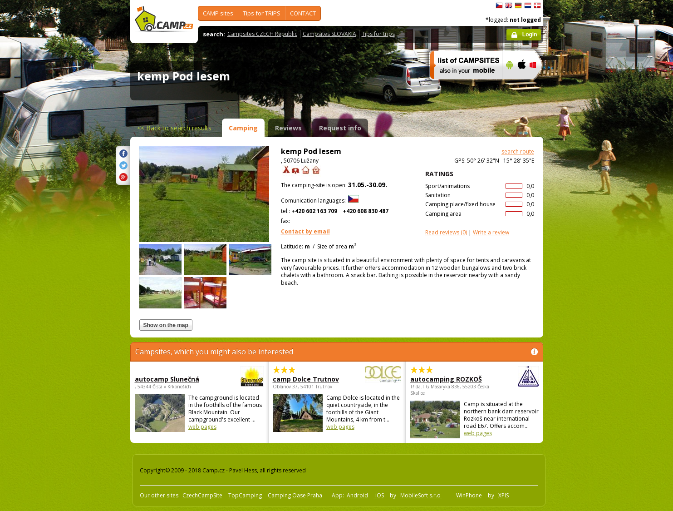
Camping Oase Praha (295, 495)
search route (517, 151)
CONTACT (303, 13)
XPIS (503, 495)
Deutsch (518, 5)
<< (174, 128)
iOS (379, 495)
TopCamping (245, 495)
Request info (340, 128)
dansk (537, 5)
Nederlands (527, 5)
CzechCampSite (202, 495)
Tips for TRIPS (261, 13)
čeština (499, 5)
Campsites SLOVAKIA (329, 34)
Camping (243, 128)
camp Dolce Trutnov (312, 379)
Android (357, 495)
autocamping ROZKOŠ (449, 379)
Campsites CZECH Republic (262, 34)
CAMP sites (218, 13)
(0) (446, 232)
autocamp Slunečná (174, 379)
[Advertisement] (581, 273)
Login (529, 34)
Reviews (288, 128)
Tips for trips (378, 34)
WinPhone (469, 495)
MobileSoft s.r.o (421, 495)
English (508, 5)
